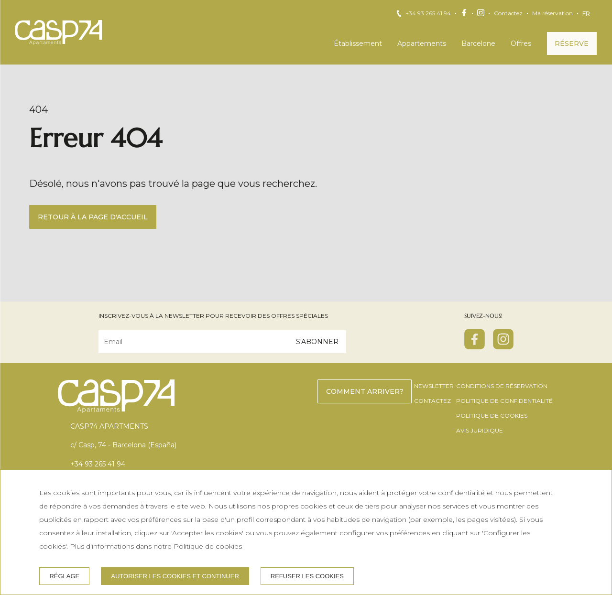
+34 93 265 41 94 (428, 13)
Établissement (358, 43)
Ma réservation (552, 13)
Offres (521, 43)
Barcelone (478, 43)
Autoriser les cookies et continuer (175, 576)
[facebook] (474, 346)
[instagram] (503, 346)
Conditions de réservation (501, 385)
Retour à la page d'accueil (93, 217)
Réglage (64, 576)
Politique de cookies (491, 415)
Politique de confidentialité (504, 400)
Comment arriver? (365, 391)
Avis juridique (479, 430)
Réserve (572, 43)
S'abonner (317, 341)
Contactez (508, 13)
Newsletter (434, 385)
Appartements (421, 43)
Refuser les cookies (307, 576)
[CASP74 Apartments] (58, 32)
